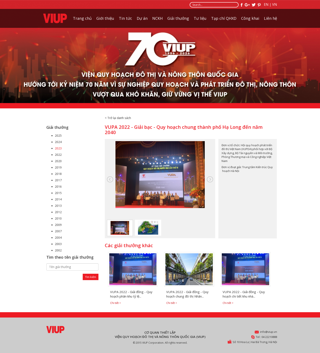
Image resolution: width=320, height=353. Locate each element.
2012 (58, 212)
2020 (58, 161)
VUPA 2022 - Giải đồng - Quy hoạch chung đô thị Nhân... (187, 294)
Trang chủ (82, 18)
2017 (58, 180)
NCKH (157, 18)
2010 (58, 218)
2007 (58, 231)
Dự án (142, 18)
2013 (58, 206)
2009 (58, 225)
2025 (58, 135)
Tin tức (125, 18)
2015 (58, 193)
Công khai (250, 18)
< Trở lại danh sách (118, 118)
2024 (58, 142)
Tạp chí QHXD (223, 18)
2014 (58, 199)
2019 (58, 167)
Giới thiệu (105, 18)
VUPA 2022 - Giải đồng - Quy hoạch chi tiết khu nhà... (244, 294)
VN (274, 4)
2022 (58, 155)
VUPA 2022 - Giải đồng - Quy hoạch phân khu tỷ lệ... (131, 294)
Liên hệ (270, 18)
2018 (58, 174)
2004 (58, 237)
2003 (58, 244)
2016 (58, 186)
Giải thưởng (178, 18)
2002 (58, 250)
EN (266, 4)
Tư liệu (200, 18)
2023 (58, 148)
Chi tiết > (115, 303)
